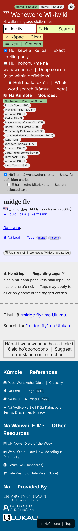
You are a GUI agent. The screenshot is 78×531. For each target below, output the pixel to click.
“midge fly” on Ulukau (48, 325)
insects (54, 237)
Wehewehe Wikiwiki (35, 14)
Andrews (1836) (15, 161)
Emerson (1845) (15, 148)
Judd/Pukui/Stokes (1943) (21, 152)
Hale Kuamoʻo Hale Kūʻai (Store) (30, 473)
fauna (41, 237)
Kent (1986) (12, 139)
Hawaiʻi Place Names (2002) (23, 127)
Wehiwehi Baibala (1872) (20, 144)
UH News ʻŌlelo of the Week (27, 443)
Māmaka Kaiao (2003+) (20, 109)
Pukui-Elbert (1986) (17, 105)
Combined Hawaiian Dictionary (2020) (29, 135)
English (58, 6)
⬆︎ (56, 524)
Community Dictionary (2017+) (24, 131)
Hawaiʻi (45, 6)
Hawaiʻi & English (27, 6)
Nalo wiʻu (11, 227)
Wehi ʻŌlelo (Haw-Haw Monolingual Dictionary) (33, 454)
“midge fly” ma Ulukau (43, 315)
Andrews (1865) (15, 114)
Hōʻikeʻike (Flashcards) (23, 465)
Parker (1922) (13, 118)
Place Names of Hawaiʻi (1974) (24, 122)
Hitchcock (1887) (16, 157)
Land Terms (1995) (17, 165)
